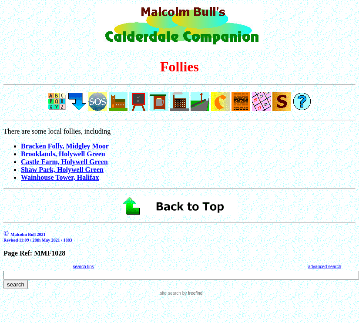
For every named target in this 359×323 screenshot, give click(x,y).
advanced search (324, 266)
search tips (83, 266)
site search (170, 293)
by (191, 293)
